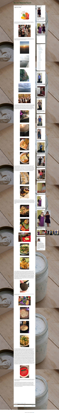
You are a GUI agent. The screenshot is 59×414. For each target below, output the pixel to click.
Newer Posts (16, 405)
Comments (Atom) (26, 407)
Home (24, 405)
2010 (38, 68)
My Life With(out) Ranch (22, 3)
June (39, 55)
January (40, 60)
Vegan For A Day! (17, 7)
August (39, 53)
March (39, 58)
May (39, 56)
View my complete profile (40, 249)
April (39, 57)
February (40, 59)
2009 (38, 69)
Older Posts (33, 405)
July (39, 54)
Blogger (33, 412)
